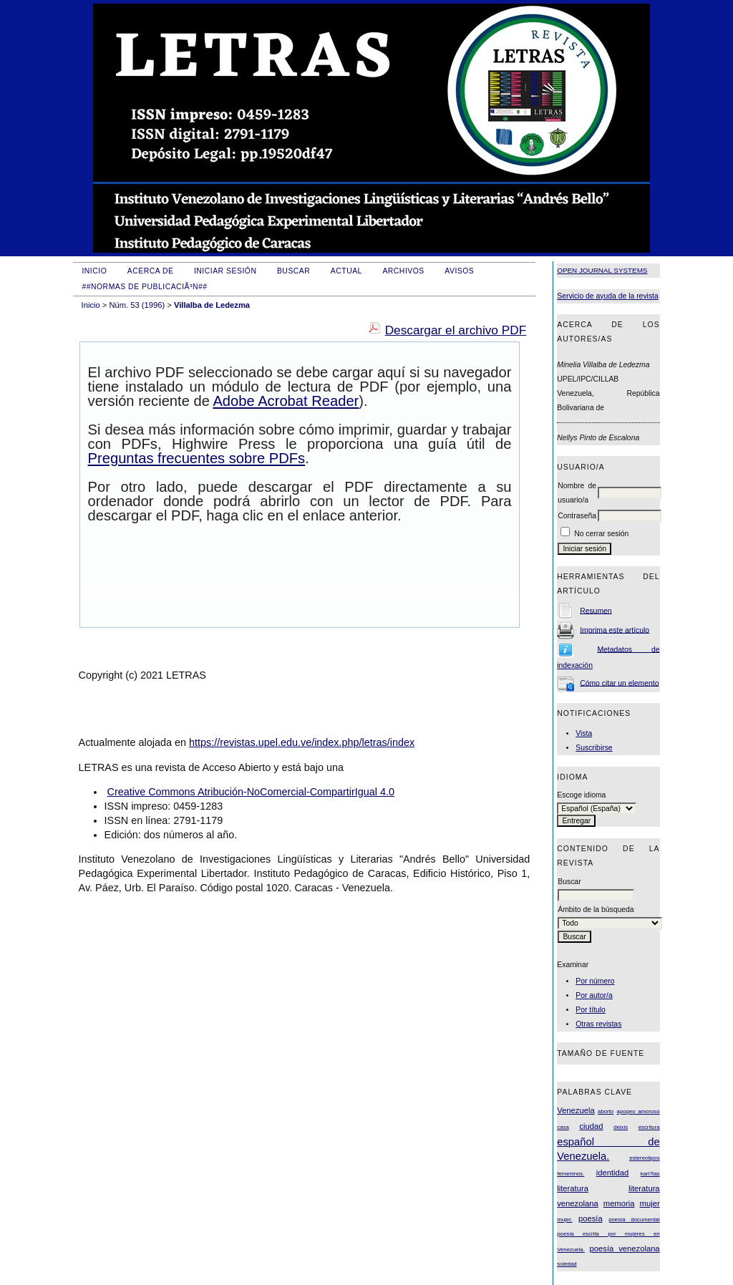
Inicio (94, 271)
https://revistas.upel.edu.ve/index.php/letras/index (301, 742)
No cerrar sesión (601, 534)
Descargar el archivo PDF (456, 330)
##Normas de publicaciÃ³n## (144, 287)
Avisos (459, 271)
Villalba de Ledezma (212, 305)
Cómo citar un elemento (619, 683)
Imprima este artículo (614, 630)
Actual (346, 271)
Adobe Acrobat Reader (286, 401)
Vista (584, 733)
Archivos (403, 271)
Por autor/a (594, 995)
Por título (591, 1010)
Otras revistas (598, 1024)
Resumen (595, 610)
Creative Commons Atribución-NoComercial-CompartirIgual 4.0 (250, 791)
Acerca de (150, 271)
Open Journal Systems (602, 270)
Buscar (293, 271)
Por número (595, 981)
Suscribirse (594, 748)
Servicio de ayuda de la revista (608, 296)
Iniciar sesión (225, 271)
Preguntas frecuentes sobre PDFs (197, 458)
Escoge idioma (581, 795)
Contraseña (577, 516)
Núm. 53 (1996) (137, 305)
